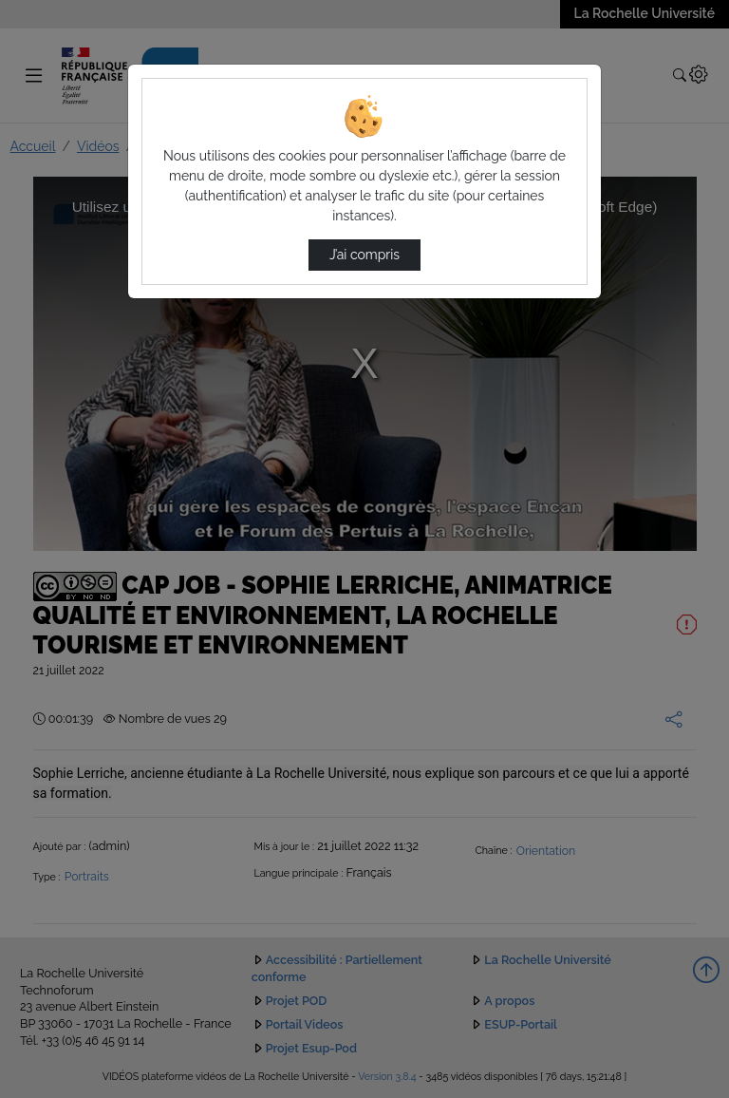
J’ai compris (364, 254)
